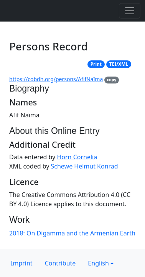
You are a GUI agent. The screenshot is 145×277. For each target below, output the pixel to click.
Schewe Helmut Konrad (84, 166)
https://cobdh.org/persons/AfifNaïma (56, 79)
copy (111, 79)
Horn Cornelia (77, 157)
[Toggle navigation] (129, 10)
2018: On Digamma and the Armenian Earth (72, 233)
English (98, 263)
